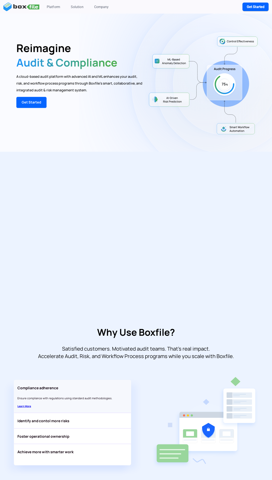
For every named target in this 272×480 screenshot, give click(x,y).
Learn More (24, 406)
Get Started (31, 102)
